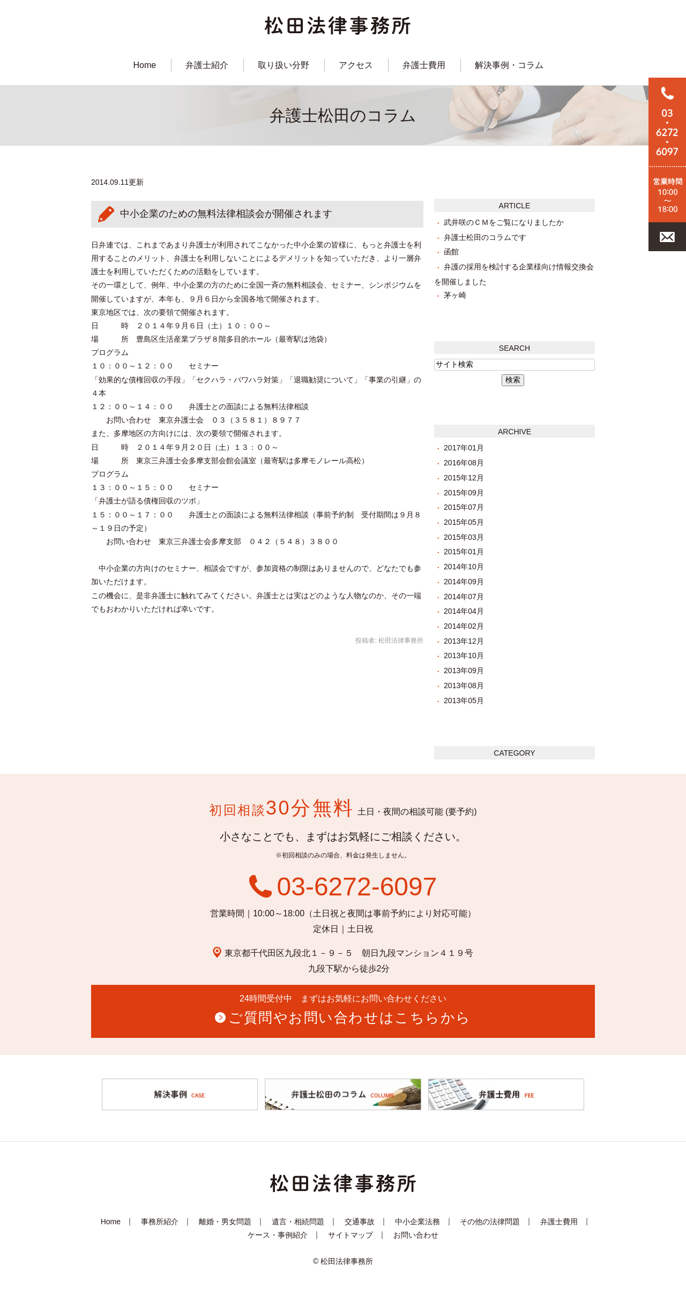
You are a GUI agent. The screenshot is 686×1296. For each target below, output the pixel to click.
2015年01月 (464, 551)
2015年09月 (464, 492)
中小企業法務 (417, 1221)
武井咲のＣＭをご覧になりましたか (504, 222)
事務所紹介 (159, 1221)
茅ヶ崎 (455, 295)
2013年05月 (464, 700)
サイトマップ (350, 1235)
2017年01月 (464, 447)
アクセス (356, 65)
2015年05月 (464, 522)
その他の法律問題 (490, 1221)
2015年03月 (464, 537)
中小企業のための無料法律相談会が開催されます (226, 213)
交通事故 (360, 1221)
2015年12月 (464, 477)
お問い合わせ (415, 1235)
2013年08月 (464, 685)
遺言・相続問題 (298, 1221)
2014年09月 (464, 581)
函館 (451, 251)
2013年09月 (464, 670)
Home (144, 65)
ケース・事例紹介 (278, 1235)
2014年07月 (464, 596)
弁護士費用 (423, 65)
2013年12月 (464, 641)
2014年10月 (464, 566)
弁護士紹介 (206, 65)
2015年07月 (464, 507)
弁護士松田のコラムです (485, 237)
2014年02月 (464, 626)
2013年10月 (464, 655)
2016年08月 (464, 462)
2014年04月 (464, 611)
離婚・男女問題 (225, 1221)
